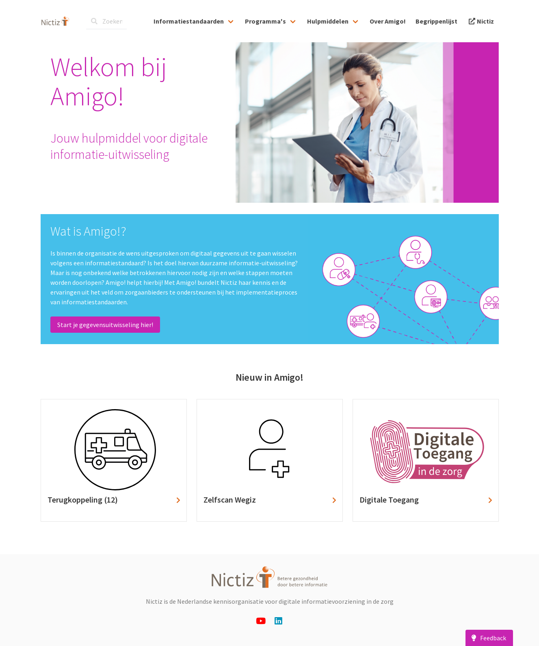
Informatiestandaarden (189, 21)
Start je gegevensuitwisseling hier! (105, 325)
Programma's (265, 21)
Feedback (487, 638)
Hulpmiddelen (328, 21)
